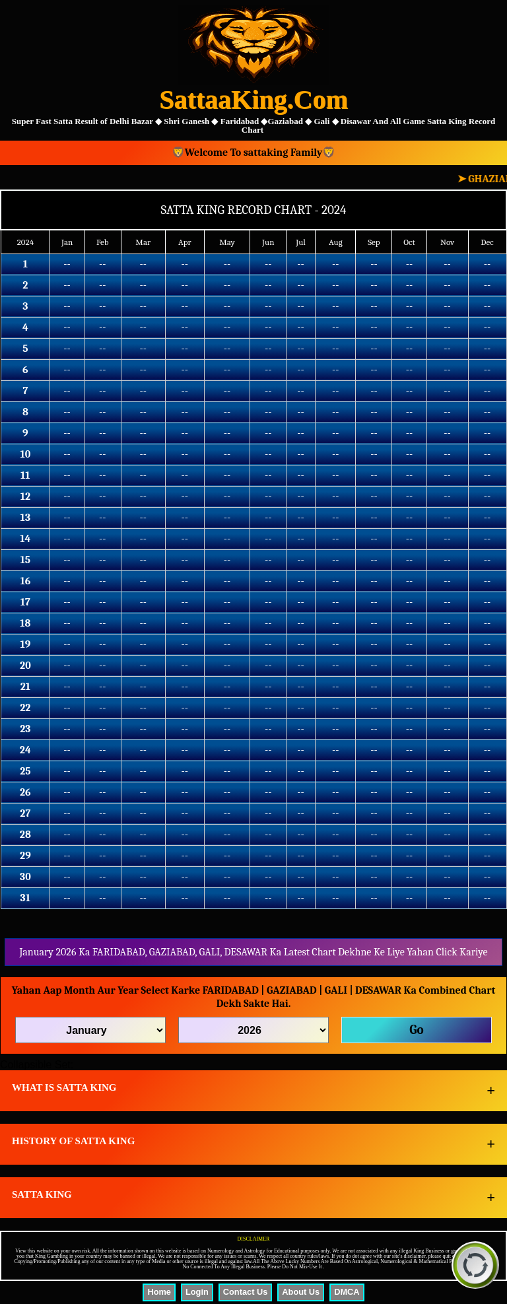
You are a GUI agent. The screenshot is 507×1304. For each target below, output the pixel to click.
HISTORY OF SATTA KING (73, 1141)
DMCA (346, 1292)
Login (197, 1292)
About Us (301, 1292)
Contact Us (245, 1292)
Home (159, 1292)
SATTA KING (42, 1194)
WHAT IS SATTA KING (64, 1087)
